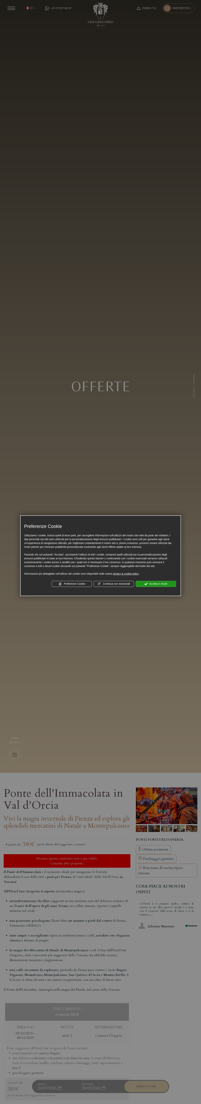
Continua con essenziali (113, 584)
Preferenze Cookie (71, 584)
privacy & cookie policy (126, 573)
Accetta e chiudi (155, 584)
